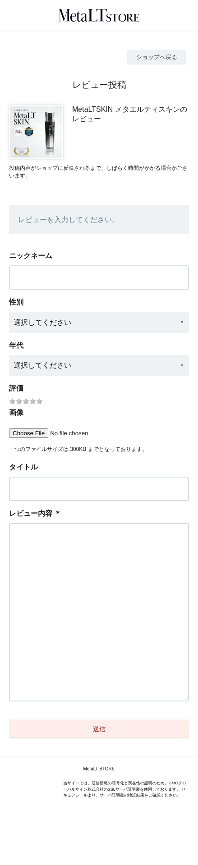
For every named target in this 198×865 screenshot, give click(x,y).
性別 (16, 302)
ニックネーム (30, 256)
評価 (16, 388)
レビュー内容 (30, 513)
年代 (16, 345)
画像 (16, 412)
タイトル (23, 467)
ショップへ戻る (156, 57)
